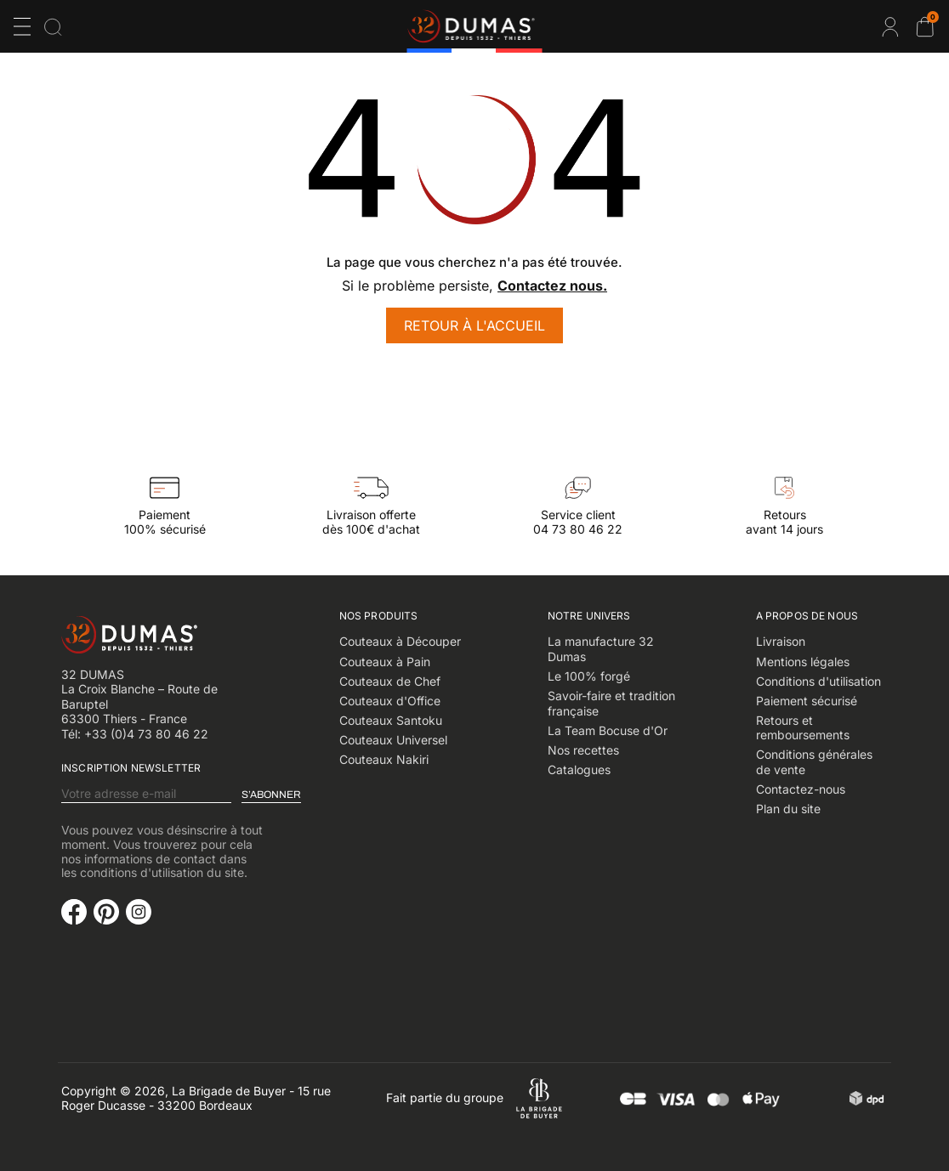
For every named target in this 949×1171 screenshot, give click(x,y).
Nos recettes (583, 750)
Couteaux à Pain (384, 661)
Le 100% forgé (589, 676)
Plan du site (788, 808)
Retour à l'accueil (474, 325)
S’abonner (271, 794)
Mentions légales (803, 661)
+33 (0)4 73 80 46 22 (146, 734)
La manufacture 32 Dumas (601, 649)
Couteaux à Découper (400, 641)
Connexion (890, 26)
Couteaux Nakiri (384, 759)
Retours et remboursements (803, 728)
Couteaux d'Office (389, 700)
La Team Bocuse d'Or (608, 730)
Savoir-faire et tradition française (611, 703)
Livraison (780, 641)
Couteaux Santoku (390, 720)
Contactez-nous (800, 789)
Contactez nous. (552, 285)
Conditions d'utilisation (818, 681)
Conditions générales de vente (814, 762)
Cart (931, 19)
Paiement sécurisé (806, 700)
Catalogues (579, 769)
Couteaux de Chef (389, 681)
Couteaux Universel (393, 740)
